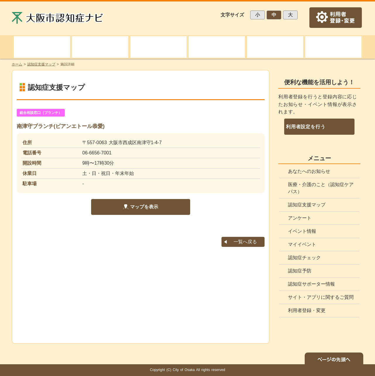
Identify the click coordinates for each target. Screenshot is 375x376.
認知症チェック (304, 257)
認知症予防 (299, 270)
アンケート (299, 217)
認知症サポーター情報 (311, 283)
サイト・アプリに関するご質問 (321, 297)
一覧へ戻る (245, 241)
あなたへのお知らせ (309, 171)
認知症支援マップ (306, 204)
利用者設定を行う (305, 126)
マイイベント (302, 244)
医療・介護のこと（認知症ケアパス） (321, 188)
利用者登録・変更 (306, 310)
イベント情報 (302, 231)
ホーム (17, 64)
